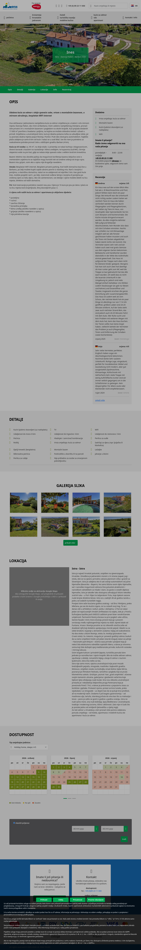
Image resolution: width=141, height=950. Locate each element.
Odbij (60, 899)
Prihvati (43, 899)
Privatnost (77, 899)
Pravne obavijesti (95, 899)
